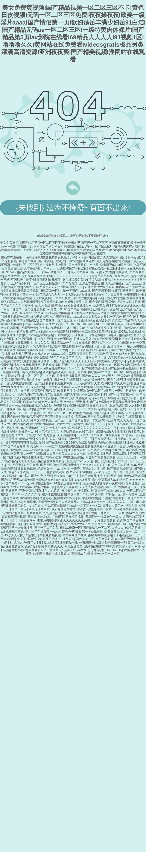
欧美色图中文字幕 (18, 390)
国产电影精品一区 (94, 368)
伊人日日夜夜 (114, 294)
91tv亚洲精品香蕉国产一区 (24, 272)
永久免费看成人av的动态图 (110, 479)
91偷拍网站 (126, 428)
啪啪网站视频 (113, 476)
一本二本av (16, 494)
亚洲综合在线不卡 (23, 279)
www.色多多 (106, 287)
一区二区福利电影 (81, 350)
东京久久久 (98, 502)
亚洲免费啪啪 (23, 357)
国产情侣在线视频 (119, 468)
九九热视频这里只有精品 (59, 513)
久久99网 (135, 405)
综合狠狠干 (101, 350)
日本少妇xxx (33, 435)
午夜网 (116, 290)
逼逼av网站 (120, 453)
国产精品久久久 (95, 424)
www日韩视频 (112, 387)
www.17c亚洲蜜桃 (76, 402)
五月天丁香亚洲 (28, 268)
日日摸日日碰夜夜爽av (20, 520)
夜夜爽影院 (84, 353)
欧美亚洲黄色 (73, 546)
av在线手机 (14, 465)
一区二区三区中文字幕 (40, 375)
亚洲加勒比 (45, 361)
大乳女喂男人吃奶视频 (45, 346)
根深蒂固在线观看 (54, 494)
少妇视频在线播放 (33, 276)
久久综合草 (58, 450)
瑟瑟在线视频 (52, 365)
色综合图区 (40, 357)
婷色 (134, 313)
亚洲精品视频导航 (68, 375)
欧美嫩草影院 (105, 539)
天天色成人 (35, 505)
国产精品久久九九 (48, 294)
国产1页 (50, 390)
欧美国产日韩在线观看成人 (51, 553)
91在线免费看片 (24, 338)
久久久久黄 (32, 494)
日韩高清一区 (49, 290)
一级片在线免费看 (103, 520)
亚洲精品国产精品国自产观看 (90, 313)
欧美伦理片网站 (39, 509)
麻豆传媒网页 (14, 324)
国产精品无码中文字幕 (83, 265)
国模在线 (122, 272)
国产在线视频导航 (117, 487)
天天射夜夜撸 (42, 298)
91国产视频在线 (127, 265)
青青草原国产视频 (14, 516)
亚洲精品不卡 (20, 283)
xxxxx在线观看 (58, 331)
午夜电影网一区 (134, 294)
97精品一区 (113, 494)
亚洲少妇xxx (74, 461)
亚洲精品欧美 (118, 405)
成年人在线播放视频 (35, 450)
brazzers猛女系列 (63, 353)
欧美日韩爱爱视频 (30, 513)
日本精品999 (31, 402)
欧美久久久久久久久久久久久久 (68, 276)
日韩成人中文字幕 (76, 272)
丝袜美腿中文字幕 (31, 313)
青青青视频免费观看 (59, 383)
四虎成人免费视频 (51, 328)
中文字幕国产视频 (74, 535)
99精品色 (99, 413)
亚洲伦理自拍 (99, 405)
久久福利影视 (49, 398)
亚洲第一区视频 (56, 350)
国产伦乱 (64, 524)
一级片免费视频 (134, 346)
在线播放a (133, 298)
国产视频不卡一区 (18, 483)
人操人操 (100, 346)
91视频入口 (92, 279)
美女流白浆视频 (67, 487)
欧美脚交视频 (108, 331)
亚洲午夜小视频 (118, 424)
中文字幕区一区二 (89, 505)
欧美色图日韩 (63, 338)
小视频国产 (67, 550)
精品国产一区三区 (59, 413)
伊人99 (35, 542)
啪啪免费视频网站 (49, 520)
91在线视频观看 (28, 302)
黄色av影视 (19, 550)
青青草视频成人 (27, 320)
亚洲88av (18, 428)
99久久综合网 (123, 383)
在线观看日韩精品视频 (77, 346)
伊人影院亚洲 (131, 302)
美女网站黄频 (87, 490)
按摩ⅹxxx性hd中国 (78, 472)
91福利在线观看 (30, 372)
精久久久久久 (116, 502)
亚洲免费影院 (15, 546)
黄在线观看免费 (72, 279)
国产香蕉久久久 (46, 287)
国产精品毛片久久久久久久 (72, 361)
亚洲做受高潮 (126, 398)
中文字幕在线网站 (58, 387)
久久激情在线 (66, 435)
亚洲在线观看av (21, 487)
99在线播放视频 (73, 457)
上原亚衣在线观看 (91, 283)
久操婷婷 (46, 498)
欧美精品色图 (93, 387)
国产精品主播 (26, 409)
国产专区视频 (38, 331)
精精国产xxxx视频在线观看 (35, 335)
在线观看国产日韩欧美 (44, 550)
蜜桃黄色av (69, 490)
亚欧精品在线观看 (55, 372)
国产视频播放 (134, 413)
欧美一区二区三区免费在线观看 (44, 472)
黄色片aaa (62, 305)
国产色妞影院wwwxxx (45, 531)
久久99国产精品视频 (131, 520)
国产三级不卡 (101, 290)
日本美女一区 (26, 294)
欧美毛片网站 (82, 413)
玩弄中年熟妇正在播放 (40, 324)
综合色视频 (69, 531)
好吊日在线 (31, 465)
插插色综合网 (10, 468)
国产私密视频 (135, 450)
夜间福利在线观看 (49, 279)
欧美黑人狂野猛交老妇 (117, 375)
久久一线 (139, 305)
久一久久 (74, 368)
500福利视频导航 (126, 539)
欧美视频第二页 (44, 487)
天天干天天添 (126, 457)
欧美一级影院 (110, 309)
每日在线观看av (41, 483)
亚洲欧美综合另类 (17, 346)
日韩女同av (15, 375)
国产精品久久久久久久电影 (110, 342)
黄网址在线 (132, 483)
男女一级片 (116, 390)
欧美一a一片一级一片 (105, 553)
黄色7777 (14, 472)
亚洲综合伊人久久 (71, 287)
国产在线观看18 (56, 442)
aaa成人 (29, 287)
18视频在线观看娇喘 (82, 442)
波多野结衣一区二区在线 (90, 390)
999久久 (119, 490)
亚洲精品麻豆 (77, 450)
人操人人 (117, 527)
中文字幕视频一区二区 (49, 420)
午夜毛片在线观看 (125, 509)
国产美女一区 (85, 539)
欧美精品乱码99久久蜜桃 (57, 302)
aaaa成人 (23, 476)
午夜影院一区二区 (91, 542)
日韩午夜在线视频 (88, 498)
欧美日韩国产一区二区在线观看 (24, 309)
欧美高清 (42, 439)
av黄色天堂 (54, 309)
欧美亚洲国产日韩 (29, 539)
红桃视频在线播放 (71, 446)
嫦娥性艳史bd (135, 513)
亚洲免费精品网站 (31, 490)
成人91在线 (107, 398)
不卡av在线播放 (22, 527)
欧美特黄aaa (62, 476)
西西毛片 (89, 261)
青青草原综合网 (134, 476)
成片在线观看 (55, 516)
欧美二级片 (104, 509)
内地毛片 (91, 287)
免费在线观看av (95, 446)
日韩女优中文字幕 (84, 298)
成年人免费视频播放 (27, 365)
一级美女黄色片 (81, 468)
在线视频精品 (56, 461)
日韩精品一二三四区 (111, 513)
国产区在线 (22, 379)
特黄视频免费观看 (105, 338)
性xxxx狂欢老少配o (93, 379)
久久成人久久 (41, 353)
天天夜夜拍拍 (83, 383)
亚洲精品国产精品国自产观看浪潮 (39, 394)
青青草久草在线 (102, 276)
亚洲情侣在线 (35, 428)
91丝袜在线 (8, 350)
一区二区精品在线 (77, 420)
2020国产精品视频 (13, 446)
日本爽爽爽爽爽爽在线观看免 (24, 442)
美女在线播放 (64, 416)
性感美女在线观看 (125, 416)
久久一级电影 (58, 439)
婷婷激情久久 (15, 435)
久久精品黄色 (34, 546)
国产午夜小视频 (41, 476)
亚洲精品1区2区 (131, 309)
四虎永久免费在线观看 (100, 457)
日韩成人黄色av (113, 505)
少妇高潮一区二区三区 (107, 550)
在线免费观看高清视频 (24, 290)
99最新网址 (65, 390)
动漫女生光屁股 (42, 379)
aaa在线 (84, 290)
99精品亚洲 (133, 527)
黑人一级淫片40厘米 (131, 324)
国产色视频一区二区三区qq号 (59, 320)
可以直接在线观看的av (60, 505)
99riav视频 (74, 261)
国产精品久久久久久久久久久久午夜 (92, 428)
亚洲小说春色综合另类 (96, 320)
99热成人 (128, 435)
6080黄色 (118, 450)
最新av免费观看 (113, 483)
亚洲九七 (131, 390)
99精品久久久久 (120, 305)
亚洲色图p (54, 409)
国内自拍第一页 (10, 524)
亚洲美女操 (100, 305)
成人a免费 (37, 387)
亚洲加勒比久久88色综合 (77, 431)
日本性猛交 (62, 335)
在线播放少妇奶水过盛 (46, 457)
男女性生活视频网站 (69, 424)
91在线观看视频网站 (67, 483)
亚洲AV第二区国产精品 (113, 365)
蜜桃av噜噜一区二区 (102, 268)
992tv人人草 (50, 542)
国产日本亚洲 (120, 465)
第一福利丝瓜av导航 (53, 265)
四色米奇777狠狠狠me (94, 465)
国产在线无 (114, 379)
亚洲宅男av (115, 346)
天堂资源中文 (103, 383)
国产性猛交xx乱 (56, 428)
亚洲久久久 (69, 365)
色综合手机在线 (36, 257)
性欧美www (95, 372)
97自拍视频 (44, 338)
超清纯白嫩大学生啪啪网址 (114, 431)
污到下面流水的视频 (111, 298)
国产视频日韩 (49, 465)
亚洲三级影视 (77, 372)
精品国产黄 (57, 316)
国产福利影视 (98, 302)
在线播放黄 (12, 276)
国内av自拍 (123, 287)
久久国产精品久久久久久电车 (66, 453)
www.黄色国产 (53, 272)
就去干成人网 (39, 316)
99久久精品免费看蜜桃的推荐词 (33, 424)
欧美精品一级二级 (120, 524)
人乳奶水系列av (118, 357)
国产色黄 (129, 316)
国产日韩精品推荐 (132, 257)
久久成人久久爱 (123, 353)
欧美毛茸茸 (105, 490)
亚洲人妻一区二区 (75, 409)
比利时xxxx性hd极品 (82, 257)
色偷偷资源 (7, 539)
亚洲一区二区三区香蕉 (120, 372)
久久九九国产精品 (91, 487)
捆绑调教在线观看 (100, 535)
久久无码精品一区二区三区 (123, 283)
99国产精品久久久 (47, 431)
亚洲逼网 (11, 490)
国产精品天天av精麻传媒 (17, 479)
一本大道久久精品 (74, 294)
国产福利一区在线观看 (105, 435)
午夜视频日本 (24, 342)
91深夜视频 (9, 261)
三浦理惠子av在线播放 (88, 476)
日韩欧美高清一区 (94, 357)
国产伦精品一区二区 (96, 527)
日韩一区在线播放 (91, 531)
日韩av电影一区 (70, 527)
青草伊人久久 (54, 546)
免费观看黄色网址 (18, 531)
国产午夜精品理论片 (51, 261)
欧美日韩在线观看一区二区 (122, 531)
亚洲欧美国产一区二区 (72, 268)
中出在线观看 (29, 498)
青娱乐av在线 (80, 553)
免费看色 (37, 390)
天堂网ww (92, 516)
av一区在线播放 (34, 453)
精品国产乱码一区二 (121, 409)
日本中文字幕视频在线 (16, 298)
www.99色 (83, 550)
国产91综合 (19, 509)
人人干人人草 (23, 420)
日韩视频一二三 (18, 316)
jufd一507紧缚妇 (105, 324)
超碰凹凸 (131, 505)
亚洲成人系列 (82, 338)
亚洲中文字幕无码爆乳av (108, 361)
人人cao (76, 387)
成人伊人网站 (131, 546)
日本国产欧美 (10, 416)
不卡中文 (83, 435)
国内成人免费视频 (24, 361)
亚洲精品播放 (123, 335)
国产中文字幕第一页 (121, 394)
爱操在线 (115, 302)
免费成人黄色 (45, 479)
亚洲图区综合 (52, 539)
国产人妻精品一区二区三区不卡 (85, 394)
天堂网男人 (48, 268)
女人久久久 (41, 342)
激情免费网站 (120, 313)
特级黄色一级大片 (112, 516)
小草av (93, 398)
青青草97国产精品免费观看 (93, 416)
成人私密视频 (88, 365)
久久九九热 (70, 283)
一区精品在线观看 (20, 368)
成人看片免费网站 (63, 509)
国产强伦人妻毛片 (123, 350)
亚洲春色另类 (18, 505)
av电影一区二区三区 (24, 265)
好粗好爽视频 (64, 479)
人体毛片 (100, 468)
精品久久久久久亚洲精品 (28, 461)
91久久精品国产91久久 (65, 357)
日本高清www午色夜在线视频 (71, 342)
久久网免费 (98, 524)
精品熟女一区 (46, 468)
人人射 (88, 461)
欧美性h (32, 446)
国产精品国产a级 (98, 450)
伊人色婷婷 (52, 490)
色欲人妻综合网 (52, 402)
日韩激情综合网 (133, 328)
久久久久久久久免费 (76, 520)
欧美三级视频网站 (99, 453)
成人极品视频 (21, 353)
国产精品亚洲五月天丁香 (37, 416)
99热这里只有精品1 (14, 331)
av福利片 (63, 468)
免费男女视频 (58, 257)
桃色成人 (68, 539)
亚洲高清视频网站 (57, 313)
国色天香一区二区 (81, 439)
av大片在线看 (44, 305)
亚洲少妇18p (115, 413)
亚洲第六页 (25, 431)
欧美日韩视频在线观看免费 (19, 328)
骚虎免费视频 (27, 261)
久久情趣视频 (102, 353)
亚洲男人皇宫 (117, 446)
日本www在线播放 (21, 405)
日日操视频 (28, 468)
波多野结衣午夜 (63, 498)
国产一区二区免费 (46, 527)
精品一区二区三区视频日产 (28, 413)
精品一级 (82, 302)
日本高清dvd (35, 516)
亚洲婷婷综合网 (80, 305)
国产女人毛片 (104, 461)
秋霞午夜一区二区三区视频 (74, 324)
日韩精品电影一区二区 (129, 535)
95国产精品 (71, 309)
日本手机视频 (62, 298)
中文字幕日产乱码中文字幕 (86, 494)
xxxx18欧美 (83, 479)
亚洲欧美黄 (13, 450)
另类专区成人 (104, 439)
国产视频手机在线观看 (123, 368)
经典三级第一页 (115, 542)
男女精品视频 (74, 516)
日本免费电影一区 (100, 335)
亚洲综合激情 (97, 409)
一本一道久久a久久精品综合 (83, 328)
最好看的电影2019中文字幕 (102, 546)
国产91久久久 (91, 375)
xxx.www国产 (48, 446)
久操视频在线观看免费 (39, 502)
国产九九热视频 (107, 257)
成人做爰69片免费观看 (50, 405)
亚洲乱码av (95, 294)
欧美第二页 (129, 261)
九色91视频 (21, 457)
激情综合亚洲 (90, 309)
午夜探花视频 (86, 509)
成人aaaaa (74, 316)
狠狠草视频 (26, 439)
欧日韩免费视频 (11, 453)
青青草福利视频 (124, 276)
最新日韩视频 (87, 513)
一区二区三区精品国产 (46, 283)
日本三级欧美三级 (103, 420)
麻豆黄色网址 (99, 402)
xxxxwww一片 (80, 524)
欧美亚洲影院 (113, 328)
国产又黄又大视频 (102, 272)
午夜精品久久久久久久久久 (120, 279)
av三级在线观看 (77, 405)
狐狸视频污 (79, 335)
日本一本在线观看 (66, 379)
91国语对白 (109, 498)
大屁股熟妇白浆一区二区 (27, 383)
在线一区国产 (69, 290)
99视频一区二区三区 (83, 331)
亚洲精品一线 (69, 542)
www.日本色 (10, 313)
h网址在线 (15, 502)
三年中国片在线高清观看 (50, 368)
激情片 (41, 409)
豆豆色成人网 (92, 483)
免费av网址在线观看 (111, 442)
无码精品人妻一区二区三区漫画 (114, 472)
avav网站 (137, 465)
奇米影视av (107, 265)
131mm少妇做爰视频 (73, 398)
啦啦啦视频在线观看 (30, 350)
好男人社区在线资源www (72, 502)
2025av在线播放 (129, 331)
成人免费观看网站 (108, 261)
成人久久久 (124, 420)
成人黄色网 (129, 494)
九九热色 (49, 435)
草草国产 (128, 290)
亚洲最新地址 (69, 465)
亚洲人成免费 (136, 442)
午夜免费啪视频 (50, 535)
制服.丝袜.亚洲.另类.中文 (39, 524)
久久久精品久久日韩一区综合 (102, 316)
